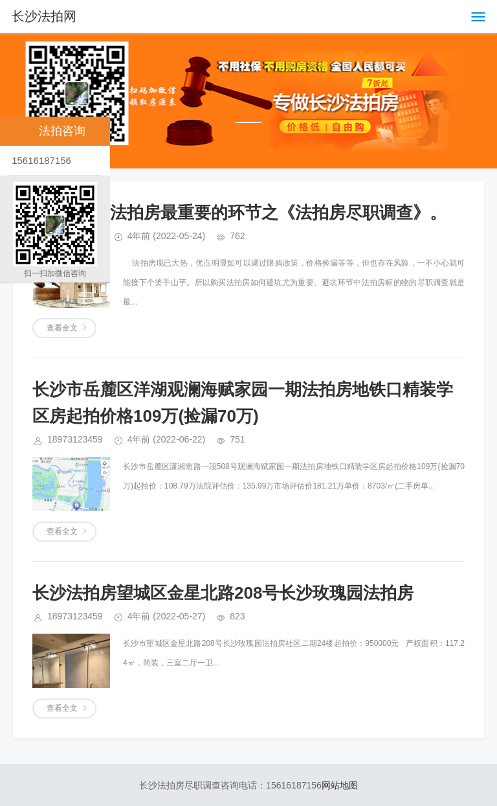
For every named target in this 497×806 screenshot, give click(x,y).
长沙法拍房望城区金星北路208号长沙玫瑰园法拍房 (223, 593)
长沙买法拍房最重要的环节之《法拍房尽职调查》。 (253, 212)
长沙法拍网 (44, 16)
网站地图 (340, 785)
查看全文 (62, 327)
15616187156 (40, 160)
